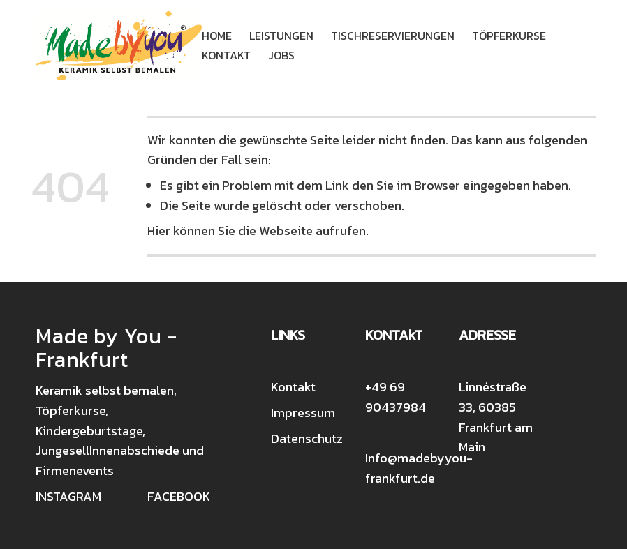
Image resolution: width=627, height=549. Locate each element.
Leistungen (281, 35)
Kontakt (226, 55)
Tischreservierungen (393, 35)
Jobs (281, 55)
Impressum (303, 412)
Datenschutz (307, 438)
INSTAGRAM (68, 496)
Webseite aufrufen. (314, 230)
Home (217, 35)
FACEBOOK (178, 496)
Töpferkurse (509, 35)
